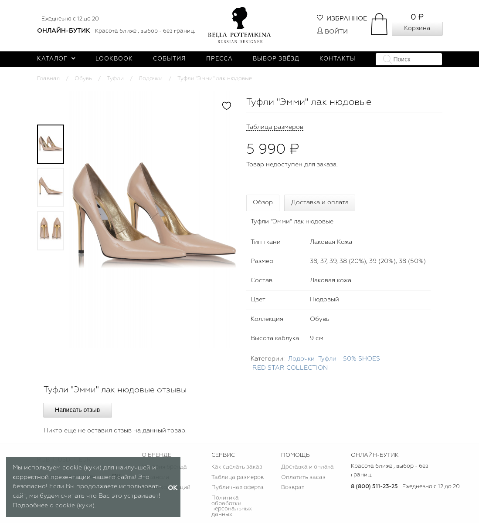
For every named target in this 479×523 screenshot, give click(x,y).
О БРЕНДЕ (156, 455)
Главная (48, 78)
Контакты (337, 59)
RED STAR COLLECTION (290, 368)
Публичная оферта (237, 487)
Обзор (263, 202)
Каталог (56, 59)
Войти (332, 32)
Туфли (115, 78)
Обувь (83, 78)
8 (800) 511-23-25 (374, 486)
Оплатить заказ (303, 477)
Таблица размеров (237, 477)
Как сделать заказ (236, 467)
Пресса (219, 59)
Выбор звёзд (276, 59)
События (169, 59)
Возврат (292, 487)
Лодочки (151, 78)
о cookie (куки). (73, 506)
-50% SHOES (360, 359)
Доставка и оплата (320, 202)
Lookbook (114, 59)
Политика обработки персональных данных (231, 506)
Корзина (417, 28)
